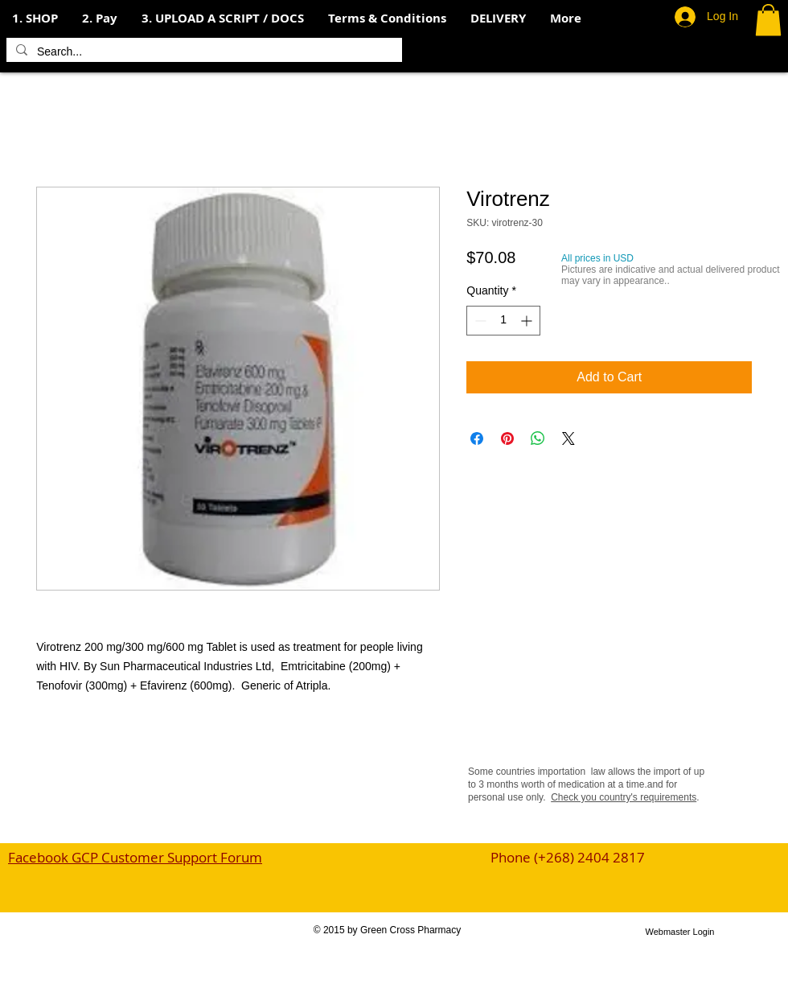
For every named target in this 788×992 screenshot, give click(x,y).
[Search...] (202, 52)
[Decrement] (479, 321)
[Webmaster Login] (680, 932)
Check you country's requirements (623, 797)
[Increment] (528, 321)
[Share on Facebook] (476, 438)
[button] (99, 18)
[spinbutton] (503, 321)
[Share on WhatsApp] (538, 438)
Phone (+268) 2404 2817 (567, 857)
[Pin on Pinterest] (507, 438)
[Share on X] (568, 438)
